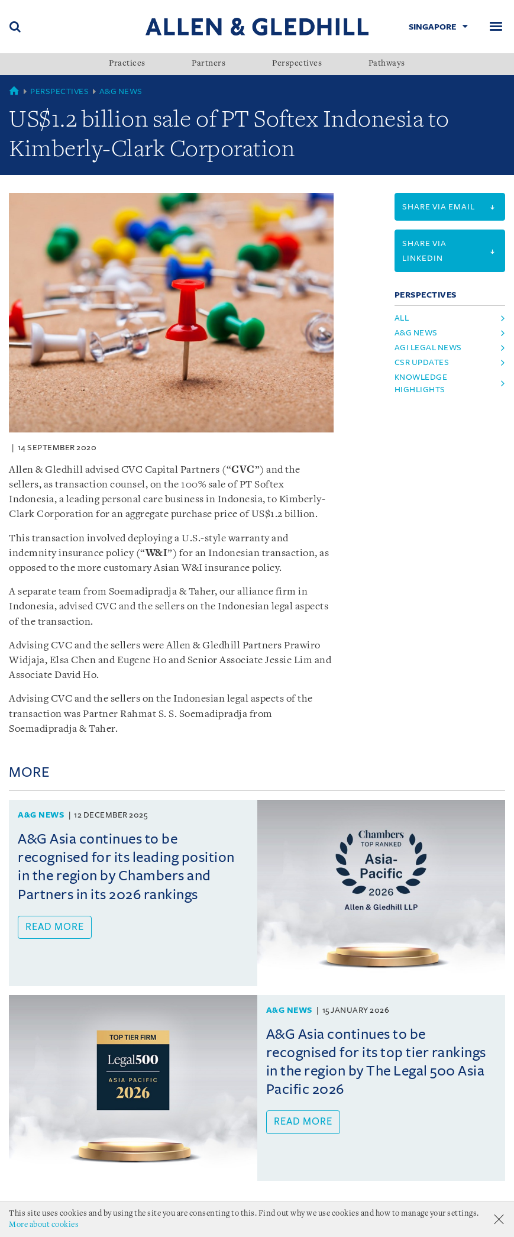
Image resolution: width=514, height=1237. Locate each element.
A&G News (121, 91)
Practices (127, 64)
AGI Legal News (428, 347)
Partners (208, 64)
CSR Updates (422, 362)
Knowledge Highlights (421, 383)
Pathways (386, 64)
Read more (54, 927)
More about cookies (44, 1225)
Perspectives (297, 64)
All (402, 318)
